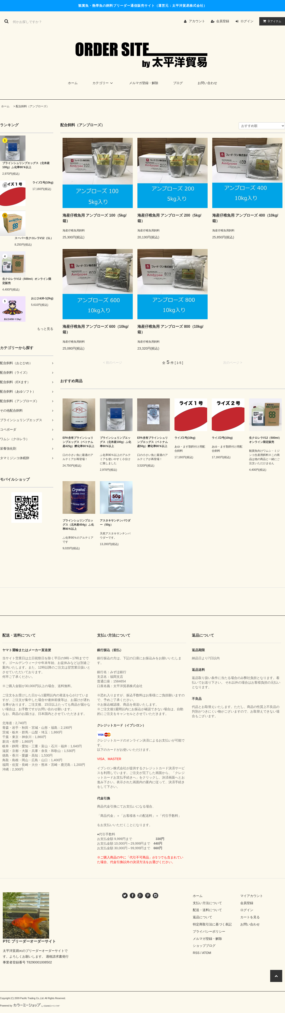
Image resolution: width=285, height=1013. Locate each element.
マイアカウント (251, 896)
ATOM (206, 953)
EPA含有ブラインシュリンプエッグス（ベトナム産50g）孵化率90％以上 (152, 442)
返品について (202, 917)
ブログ (178, 83)
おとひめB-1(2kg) (42, 298)
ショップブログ (204, 945)
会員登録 (222, 21)
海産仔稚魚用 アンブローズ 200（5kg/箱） (169, 218)
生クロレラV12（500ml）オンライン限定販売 (26, 281)
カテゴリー (103, 83)
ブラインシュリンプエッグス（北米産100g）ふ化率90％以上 (26, 165)
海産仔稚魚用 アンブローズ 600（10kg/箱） (96, 329)
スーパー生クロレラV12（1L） (34, 238)
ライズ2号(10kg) (222, 437)
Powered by (30, 1005)
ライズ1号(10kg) (42, 182)
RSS (196, 953)
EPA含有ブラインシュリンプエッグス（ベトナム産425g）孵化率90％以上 (78, 442)
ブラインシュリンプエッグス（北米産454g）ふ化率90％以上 (78, 524)
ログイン (247, 21)
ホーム (73, 83)
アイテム (271, 21)
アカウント (197, 21)
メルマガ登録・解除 (143, 83)
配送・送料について (207, 910)
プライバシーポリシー (209, 931)
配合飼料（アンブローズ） (32, 106)
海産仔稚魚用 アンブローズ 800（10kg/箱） (170, 329)
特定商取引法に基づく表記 (212, 924)
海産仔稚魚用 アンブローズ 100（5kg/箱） (95, 218)
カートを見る (250, 917)
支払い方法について (207, 903)
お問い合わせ (207, 83)
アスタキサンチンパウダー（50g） (115, 522)
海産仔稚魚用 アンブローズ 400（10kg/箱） (245, 218)
